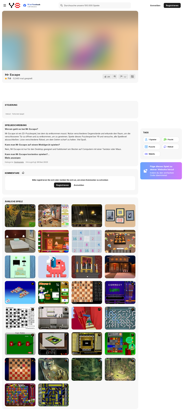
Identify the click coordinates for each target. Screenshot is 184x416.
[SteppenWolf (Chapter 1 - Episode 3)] (120, 369)
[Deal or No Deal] (87, 343)
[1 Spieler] (151, 139)
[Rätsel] (170, 146)
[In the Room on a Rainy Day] (20, 266)
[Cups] (20, 343)
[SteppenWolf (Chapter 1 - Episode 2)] (87, 369)
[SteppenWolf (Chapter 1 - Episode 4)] (20, 215)
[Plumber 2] (120, 318)
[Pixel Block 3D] (53, 266)
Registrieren (172, 5)
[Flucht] (170, 139)
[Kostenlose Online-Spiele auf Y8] (14, 5)
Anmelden (155, 5)
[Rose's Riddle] (87, 266)
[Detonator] (20, 292)
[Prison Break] (53, 318)
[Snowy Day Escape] (20, 241)
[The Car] (53, 343)
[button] (13, 157)
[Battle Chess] (87, 292)
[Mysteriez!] (53, 215)
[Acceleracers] (53, 394)
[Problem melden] (123, 76)
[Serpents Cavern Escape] (87, 215)
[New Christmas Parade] (120, 266)
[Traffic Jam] (120, 343)
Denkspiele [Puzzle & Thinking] (19, 162)
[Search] (62, 5)
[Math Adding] (53, 292)
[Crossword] (20, 318)
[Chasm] (87, 318)
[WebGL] (151, 154)
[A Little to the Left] (120, 215)
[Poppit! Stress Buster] (20, 394)
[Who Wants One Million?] (120, 292)
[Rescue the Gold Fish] (53, 241)
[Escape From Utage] (120, 241)
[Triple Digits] (87, 241)
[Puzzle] (151, 146)
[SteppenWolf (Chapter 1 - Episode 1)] (53, 369)
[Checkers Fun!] (20, 369)
